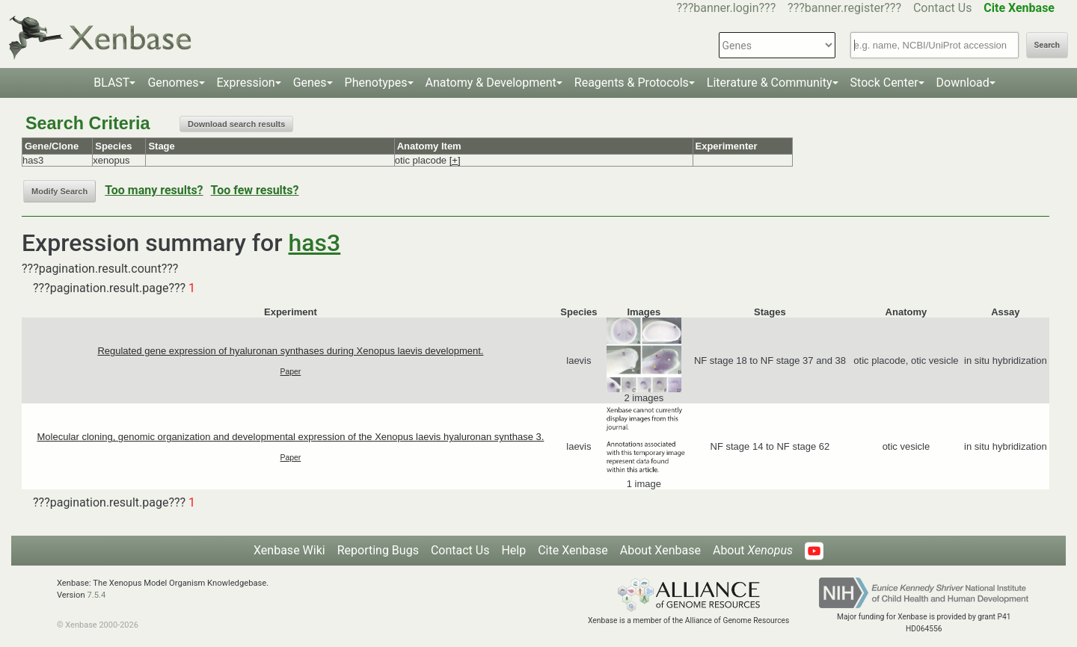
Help (513, 550)
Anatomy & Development (491, 82)
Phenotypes (376, 82)
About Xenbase (660, 550)
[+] (455, 160)
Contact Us (942, 8)
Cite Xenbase (573, 550)
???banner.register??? (844, 8)
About (753, 550)
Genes (310, 82)
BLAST (111, 82)
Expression (246, 82)
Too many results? (154, 190)
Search (1047, 45)
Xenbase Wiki (289, 550)
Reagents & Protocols (631, 82)
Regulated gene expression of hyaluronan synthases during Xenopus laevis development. (290, 350)
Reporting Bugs (378, 550)
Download (962, 82)
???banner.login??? (726, 8)
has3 (315, 243)
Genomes (172, 82)
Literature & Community (769, 82)
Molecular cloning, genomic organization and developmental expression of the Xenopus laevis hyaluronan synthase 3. (290, 436)
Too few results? (255, 190)
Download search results (236, 124)
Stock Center (884, 82)
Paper (290, 372)
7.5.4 (96, 595)
